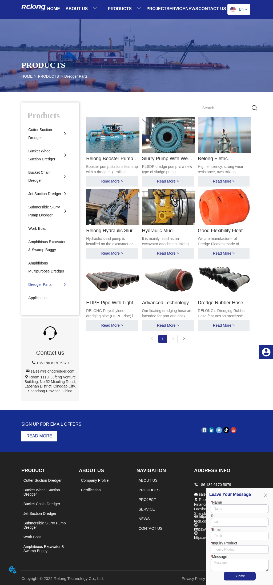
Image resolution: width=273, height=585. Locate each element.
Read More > (113, 181)
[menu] (136, 8)
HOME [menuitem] (53, 8)
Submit (239, 576)
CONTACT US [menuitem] (212, 8)
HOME (27, 76)
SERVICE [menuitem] (176, 8)
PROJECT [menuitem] (156, 8)
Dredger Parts (75, 76)
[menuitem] (81, 8)
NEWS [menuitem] (191, 8)
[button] (81, 8)
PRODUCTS (48, 76)
